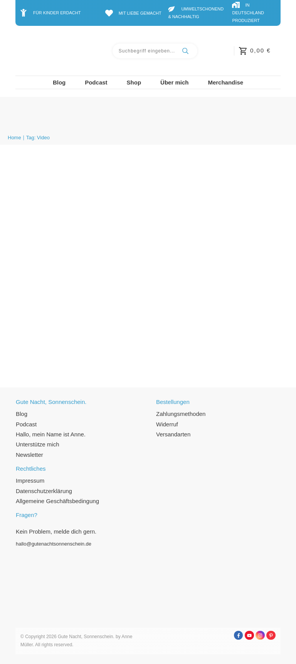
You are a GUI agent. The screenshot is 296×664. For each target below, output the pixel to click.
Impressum (30, 480)
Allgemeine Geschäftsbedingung (57, 501)
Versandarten (173, 434)
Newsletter (29, 454)
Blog (21, 414)
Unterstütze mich (37, 444)
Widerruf (167, 424)
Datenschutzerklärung (44, 491)
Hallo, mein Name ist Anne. (51, 434)
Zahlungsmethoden (180, 414)
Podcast (26, 424)
